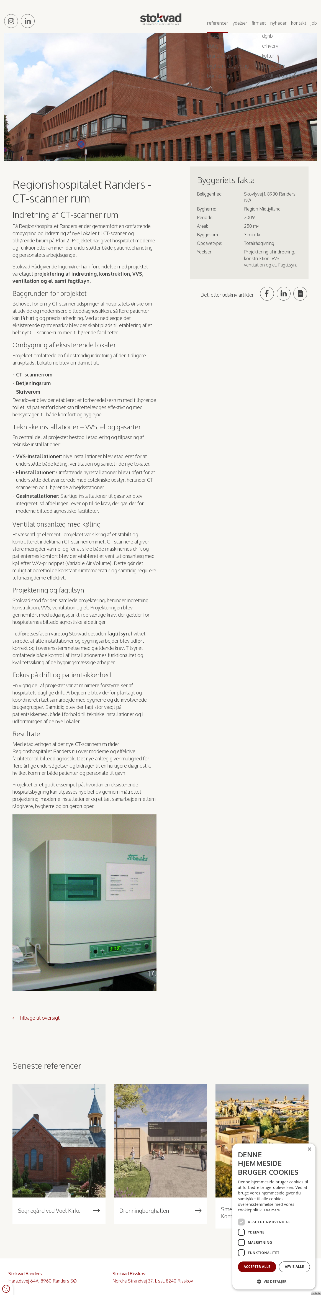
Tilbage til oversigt (39, 1018)
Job (314, 23)
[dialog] (273, 1216)
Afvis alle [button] (294, 1266)
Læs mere (272, 1210)
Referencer (217, 23)
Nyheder (278, 23)
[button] (274, 1281)
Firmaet (259, 23)
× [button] (309, 1149)
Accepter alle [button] (257, 1266)
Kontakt (298, 23)
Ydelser (240, 23)
